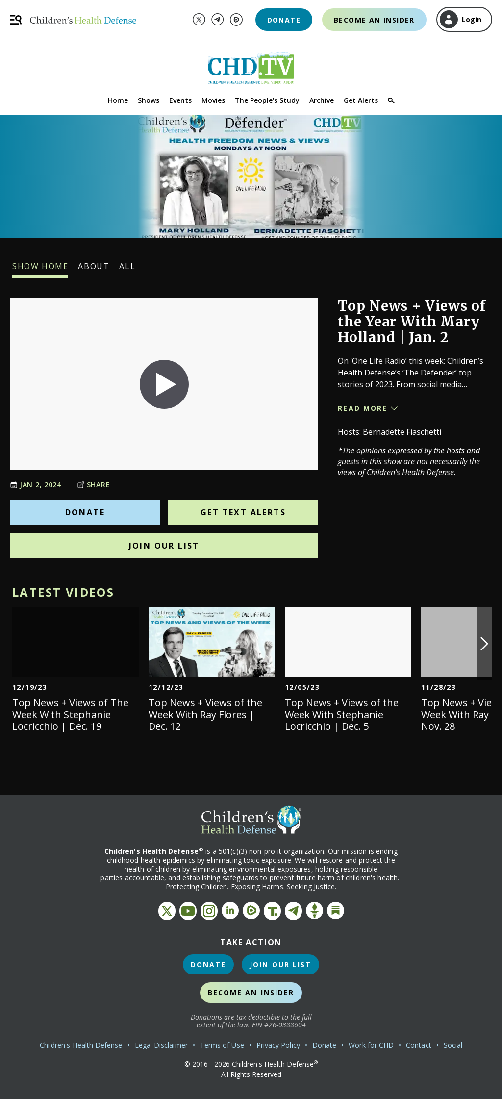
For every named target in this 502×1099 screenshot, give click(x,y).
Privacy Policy (278, 1044)
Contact (418, 1044)
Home (118, 100)
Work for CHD (371, 1044)
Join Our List (164, 545)
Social (453, 1044)
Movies (213, 100)
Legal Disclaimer (161, 1044)
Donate (284, 20)
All (127, 269)
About (93, 269)
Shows (148, 100)
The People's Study (267, 100)
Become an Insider (374, 20)
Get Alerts (361, 100)
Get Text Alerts (243, 512)
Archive (321, 100)
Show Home (40, 269)
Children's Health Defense (81, 1044)
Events (180, 100)
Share (93, 484)
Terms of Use (222, 1044)
